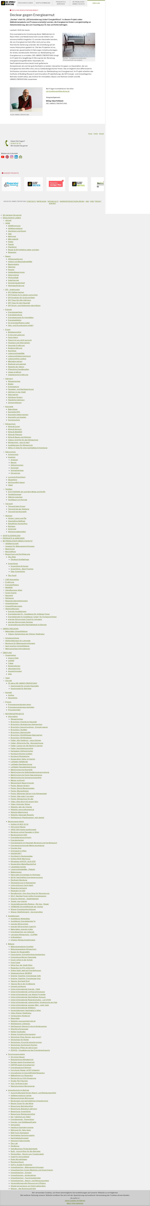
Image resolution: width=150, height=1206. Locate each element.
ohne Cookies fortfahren (75, 1201)
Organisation (10, 655)
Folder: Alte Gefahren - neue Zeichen (26, 740)
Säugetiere (12, 480)
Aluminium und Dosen (17, 231)
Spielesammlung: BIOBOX (21, 973)
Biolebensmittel (14, 332)
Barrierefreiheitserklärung (72, 201)
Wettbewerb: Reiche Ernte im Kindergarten (29, 1026)
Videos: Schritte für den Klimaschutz (23, 440)
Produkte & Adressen (61, 3)
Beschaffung (10, 552)
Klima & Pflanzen (15, 435)
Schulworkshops (12, 638)
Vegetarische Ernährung (18, 375)
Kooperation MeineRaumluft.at (23, 864)
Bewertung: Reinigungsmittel (23, 1114)
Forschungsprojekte (16, 1054)
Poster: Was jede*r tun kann (22, 796)
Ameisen (14, 460)
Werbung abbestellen (17, 532)
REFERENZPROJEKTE (14, 714)
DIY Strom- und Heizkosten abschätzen (24, 305)
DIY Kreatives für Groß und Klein (21, 298)
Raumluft (9, 595)
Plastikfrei (12, 247)
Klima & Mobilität (15, 432)
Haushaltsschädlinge (16, 521)
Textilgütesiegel (14, 494)
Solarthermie (13, 280)
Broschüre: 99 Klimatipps (21, 738)
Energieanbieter (14, 320)
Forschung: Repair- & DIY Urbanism (25, 1070)
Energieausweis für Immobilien (21, 317)
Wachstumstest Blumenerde (23, 1086)
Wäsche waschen (15, 497)
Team (7, 678)
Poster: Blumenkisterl (20, 791)
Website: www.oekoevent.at (22, 810)
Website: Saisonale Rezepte (22, 815)
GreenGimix (13, 564)
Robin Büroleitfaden (19, 1159)
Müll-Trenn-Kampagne (20, 1133)
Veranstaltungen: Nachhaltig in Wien (26, 1010)
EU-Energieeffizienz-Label (19, 323)
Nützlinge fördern (15, 397)
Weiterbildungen (12, 609)
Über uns (96, 3)
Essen (7, 329)
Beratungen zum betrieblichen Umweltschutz (29, 1101)
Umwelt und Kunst (18, 986)
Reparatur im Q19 (18, 891)
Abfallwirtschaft (12, 544)
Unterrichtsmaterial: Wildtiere (23, 1008)
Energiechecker (17, 840)
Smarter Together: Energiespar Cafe (26, 976)
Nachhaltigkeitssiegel (20, 1138)
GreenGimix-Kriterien (19, 566)
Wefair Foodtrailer (18, 1032)
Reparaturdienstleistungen (16, 601)
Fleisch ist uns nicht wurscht (20, 340)
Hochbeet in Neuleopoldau (22, 856)
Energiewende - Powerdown (22, 1119)
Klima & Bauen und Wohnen (19, 437)
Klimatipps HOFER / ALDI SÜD (23, 861)
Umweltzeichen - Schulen (21, 1173)
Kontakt (52, 203)
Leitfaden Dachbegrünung (21, 764)
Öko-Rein (12, 557)
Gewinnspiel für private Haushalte (25, 686)
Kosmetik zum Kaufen (17, 417)
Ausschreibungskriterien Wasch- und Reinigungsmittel (33, 1093)
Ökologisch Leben (25, 3)
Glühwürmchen (17, 465)
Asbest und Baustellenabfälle (20, 262)
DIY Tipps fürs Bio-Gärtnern (19, 300)
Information (13, 716)
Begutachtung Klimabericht (22, 1060)
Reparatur (12, 252)
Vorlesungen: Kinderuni (20, 1016)
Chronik (8, 681)
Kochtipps (12, 351)
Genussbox (15, 1125)
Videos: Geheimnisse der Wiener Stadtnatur (26, 634)
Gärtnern (9, 379)
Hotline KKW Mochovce (20, 859)
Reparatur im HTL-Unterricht (23, 968)
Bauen (8, 256)
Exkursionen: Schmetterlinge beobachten (28, 954)
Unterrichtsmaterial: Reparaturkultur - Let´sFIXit (31, 1000)
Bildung (11, 944)
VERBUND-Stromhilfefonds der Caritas (27, 907)
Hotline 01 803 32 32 (19, 824)
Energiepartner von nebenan (22, 932)
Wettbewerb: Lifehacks (20, 1024)
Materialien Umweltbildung (16, 631)
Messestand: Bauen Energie (22, 783)
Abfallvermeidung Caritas (21, 1095)
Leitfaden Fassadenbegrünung (23, 767)
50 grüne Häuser (18, 1057)
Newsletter (13, 698)
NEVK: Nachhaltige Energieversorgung (27, 877)
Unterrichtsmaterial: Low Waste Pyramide (28, 994)
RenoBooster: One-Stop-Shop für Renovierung (30, 893)
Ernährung (9, 582)
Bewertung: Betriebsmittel (22, 1106)
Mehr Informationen (75, 1203)
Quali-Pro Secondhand (20, 1157)
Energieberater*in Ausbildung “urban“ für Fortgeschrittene (32, 617)
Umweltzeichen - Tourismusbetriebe (26, 1178)
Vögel (10, 485)
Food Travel (15, 963)
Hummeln (15, 468)
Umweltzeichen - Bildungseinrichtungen (27, 1167)
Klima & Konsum (15, 429)
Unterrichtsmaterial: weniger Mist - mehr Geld (30, 1005)
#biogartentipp (14, 381)
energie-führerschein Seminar (20, 622)
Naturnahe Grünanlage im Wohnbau (25, 875)
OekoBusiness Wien (13, 590)
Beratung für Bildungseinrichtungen (20, 643)
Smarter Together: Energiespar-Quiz (26, 978)
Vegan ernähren (14, 372)
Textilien (8, 489)
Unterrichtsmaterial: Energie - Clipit (25, 989)
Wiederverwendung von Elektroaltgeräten (28, 1186)
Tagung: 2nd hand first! (20, 981)
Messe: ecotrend (18, 780)
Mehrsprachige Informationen (17, 649)
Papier (10, 242)
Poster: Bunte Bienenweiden (22, 788)
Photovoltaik (13, 278)
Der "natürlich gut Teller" (21, 1117)
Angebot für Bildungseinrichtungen (19, 546)
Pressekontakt (14, 710)
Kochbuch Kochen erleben (21, 754)
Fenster (11, 270)
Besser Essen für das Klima (22, 1103)
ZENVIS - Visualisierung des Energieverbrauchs (30, 1050)
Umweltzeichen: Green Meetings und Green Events (32, 1170)
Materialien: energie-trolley (22, 929)
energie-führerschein (19, 924)
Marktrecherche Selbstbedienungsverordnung (30, 772)
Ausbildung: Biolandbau (20, 919)
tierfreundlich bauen (16, 482)
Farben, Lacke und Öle (17, 518)
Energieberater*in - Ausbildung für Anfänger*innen (29, 614)
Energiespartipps (15, 312)
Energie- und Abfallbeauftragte (23, 1122)
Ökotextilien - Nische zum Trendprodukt (27, 1154)
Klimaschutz (10, 424)
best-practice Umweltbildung (17, 646)
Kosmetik (9, 407)
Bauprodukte (13, 264)
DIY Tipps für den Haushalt (19, 303)
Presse (98, 201)
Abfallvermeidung (15, 228)
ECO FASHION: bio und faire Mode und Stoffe (26, 492)
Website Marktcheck (19, 812)
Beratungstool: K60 (19, 835)
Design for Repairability (20, 952)
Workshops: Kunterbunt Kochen (24, 1045)
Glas (10, 234)
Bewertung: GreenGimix (21, 1111)
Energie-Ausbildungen (17, 611)
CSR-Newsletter (12, 579)
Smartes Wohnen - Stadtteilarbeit (25, 899)
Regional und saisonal (17, 364)
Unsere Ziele (13, 658)
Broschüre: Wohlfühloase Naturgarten (26, 735)
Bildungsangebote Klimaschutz (23, 949)
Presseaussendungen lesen (19, 704)
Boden (10, 384)
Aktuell (8, 220)
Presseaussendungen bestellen (21, 707)
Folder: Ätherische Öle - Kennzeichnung (27, 743)
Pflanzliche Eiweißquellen (18, 369)
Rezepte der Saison (16, 367)
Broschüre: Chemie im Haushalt (24, 722)
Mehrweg (12, 236)
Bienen (13, 462)
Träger (11, 663)
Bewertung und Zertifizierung (17, 554)
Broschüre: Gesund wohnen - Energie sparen (29, 727)
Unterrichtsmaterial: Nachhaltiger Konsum (28, 997)
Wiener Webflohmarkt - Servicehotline (27, 912)
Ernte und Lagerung (16, 335)
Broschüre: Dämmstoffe (21, 732)
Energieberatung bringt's (21, 837)
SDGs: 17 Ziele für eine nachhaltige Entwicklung (27, 448)
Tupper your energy (19, 901)
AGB (87, 201)
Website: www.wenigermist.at (23, 1021)
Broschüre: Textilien (19, 730)
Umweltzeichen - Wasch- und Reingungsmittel (30, 1181)
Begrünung (10, 549)
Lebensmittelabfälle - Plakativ (23, 869)
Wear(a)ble (15, 1018)
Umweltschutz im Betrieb (18, 1090)
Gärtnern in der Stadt (17, 392)
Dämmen (11, 267)
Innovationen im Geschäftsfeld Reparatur (28, 1073)
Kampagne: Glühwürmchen (22, 751)
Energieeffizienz (12, 585)
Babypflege (13, 409)
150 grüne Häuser (18, 827)
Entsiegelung (13, 387)
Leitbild (11, 661)
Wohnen (8, 516)
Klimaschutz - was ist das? (19, 443)
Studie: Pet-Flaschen (19, 1081)
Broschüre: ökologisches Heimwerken (26, 724)
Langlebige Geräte (18, 867)
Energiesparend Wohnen (21, 1068)
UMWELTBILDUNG (11, 629)
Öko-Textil (12, 576)
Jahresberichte (14, 669)
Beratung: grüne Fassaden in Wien (25, 832)
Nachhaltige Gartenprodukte (22, 1135)
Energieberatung (15, 315)
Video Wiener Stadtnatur (21, 1013)
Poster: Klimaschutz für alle (22, 799)
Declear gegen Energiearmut (25, 10)
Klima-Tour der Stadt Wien (21, 965)
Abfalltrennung (14, 226)
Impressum (41, 201)
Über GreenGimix (18, 571)
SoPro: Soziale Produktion (21, 1165)
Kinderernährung (15, 348)
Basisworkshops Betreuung (22, 1098)
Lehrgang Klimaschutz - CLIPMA (24, 935)
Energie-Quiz (16, 848)
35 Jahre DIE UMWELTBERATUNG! (22, 683)
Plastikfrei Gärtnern (16, 400)
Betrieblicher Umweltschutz (78, 3)
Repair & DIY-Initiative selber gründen (23, 250)
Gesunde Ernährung (16, 345)
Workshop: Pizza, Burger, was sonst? (26, 1037)
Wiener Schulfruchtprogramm (23, 1034)
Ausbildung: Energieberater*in (23, 921)
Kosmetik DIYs (14, 412)
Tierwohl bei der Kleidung (18, 509)
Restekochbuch (17, 1162)
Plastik (11, 244)
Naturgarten (13, 395)
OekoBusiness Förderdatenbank (24, 1149)
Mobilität (9, 587)
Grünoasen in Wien (18, 851)
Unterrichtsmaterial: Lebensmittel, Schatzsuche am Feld (34, 1002)
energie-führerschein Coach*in (23, 927)
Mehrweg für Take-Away (21, 1130)
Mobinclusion (16, 872)
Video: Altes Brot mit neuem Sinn (24, 802)
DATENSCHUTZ (53, 201)
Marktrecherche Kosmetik (21, 770)
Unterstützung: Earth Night (22, 885)
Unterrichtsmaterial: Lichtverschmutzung (28, 992)
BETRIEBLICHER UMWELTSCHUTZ (17, 541)
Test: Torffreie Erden (19, 1084)
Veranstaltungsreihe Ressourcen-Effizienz (28, 1183)
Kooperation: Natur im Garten (23, 759)
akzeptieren (75, 1198)
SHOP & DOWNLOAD (11, 536)
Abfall (7, 223)
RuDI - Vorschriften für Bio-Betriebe (25, 1151)
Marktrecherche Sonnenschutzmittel (26, 778)
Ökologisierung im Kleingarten (23, 883)
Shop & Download (43, 3)
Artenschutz (13, 454)
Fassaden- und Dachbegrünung (21, 389)
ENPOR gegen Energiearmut (22, 1065)
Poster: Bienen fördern (20, 786)
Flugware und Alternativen (19, 343)
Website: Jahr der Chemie (21, 807)
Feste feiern (13, 337)
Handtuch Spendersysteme (22, 1127)
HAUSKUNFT (16, 853)
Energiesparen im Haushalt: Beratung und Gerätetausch (34, 843)
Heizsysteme (13, 275)
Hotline (11, 695)
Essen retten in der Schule (22, 960)
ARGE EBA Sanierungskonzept (23, 830)
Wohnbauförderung (16, 286)
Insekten (11, 457)
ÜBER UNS (7, 653)
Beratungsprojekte (16, 821)
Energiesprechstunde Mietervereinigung (27, 845)
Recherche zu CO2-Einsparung (23, 1078)
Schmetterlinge (17, 470)
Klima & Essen (14, 427)
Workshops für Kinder (20, 1040)
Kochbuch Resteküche (20, 756)
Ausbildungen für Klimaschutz (20, 445)
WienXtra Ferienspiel (19, 1029)
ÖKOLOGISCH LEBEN (12, 218)
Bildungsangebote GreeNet (22, 947)
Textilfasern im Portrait (17, 500)
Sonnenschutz (14, 420)
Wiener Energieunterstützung (23, 909)
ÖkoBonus (15, 1146)
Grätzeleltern (16, 937)
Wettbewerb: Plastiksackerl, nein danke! (27, 818)
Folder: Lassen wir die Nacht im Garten (27, 746)
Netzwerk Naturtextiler (20, 1141)
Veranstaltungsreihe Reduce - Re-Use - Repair (30, 904)
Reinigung (9, 598)
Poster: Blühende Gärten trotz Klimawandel (29, 794)
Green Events (11, 593)
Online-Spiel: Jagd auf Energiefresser (26, 970)
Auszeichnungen (15, 671)
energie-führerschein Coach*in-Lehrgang (25, 619)
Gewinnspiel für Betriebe (21, 688)
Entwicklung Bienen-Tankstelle (23, 957)
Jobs (92, 201)
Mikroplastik (13, 239)
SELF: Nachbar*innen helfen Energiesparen (28, 896)
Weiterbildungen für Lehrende (17, 641)
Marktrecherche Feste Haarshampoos (26, 775)
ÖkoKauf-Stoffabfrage (20, 560)
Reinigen (11, 526)
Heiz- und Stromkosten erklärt (20, 325)
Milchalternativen (15, 361)
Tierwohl (9, 504)
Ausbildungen (13, 916)
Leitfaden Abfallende (19, 762)
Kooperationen (14, 666)
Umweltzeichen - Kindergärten (23, 1175)
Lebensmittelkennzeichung (19, 356)
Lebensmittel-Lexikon (17, 359)
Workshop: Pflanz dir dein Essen (24, 1048)
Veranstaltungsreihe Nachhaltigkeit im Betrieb (27, 625)
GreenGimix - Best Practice (22, 569)
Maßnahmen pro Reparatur (22, 1076)
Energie (8, 310)
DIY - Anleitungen (12, 290)
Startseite (31, 201)
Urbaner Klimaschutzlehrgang (23, 940)
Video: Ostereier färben (20, 804)
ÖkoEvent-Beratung (19, 880)
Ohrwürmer (15, 473)
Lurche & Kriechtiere (16, 477)
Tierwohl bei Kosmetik (17, 512)
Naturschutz (10, 452)
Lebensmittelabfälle (16, 353)
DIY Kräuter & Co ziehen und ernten (23, 295)
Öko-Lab (14, 1143)
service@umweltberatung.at (57, 91)
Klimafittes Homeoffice (17, 524)
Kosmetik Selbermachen (18, 415)
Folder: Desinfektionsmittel (22, 748)
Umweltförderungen (13, 606)
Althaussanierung (15, 259)
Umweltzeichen (11, 603)
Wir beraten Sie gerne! (12, 215)
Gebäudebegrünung (16, 272)
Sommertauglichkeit (16, 283)
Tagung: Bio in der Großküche (23, 984)
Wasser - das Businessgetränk (23, 1189)
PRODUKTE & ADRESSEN (13, 538)
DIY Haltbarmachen (16, 292)
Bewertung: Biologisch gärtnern (24, 1109)
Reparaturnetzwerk (19, 888)
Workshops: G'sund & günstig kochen (26, 1042)
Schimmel (12, 529)
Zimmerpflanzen (15, 403)
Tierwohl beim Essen (16, 506)
